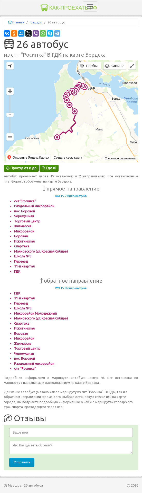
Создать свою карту (68, 157)
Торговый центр (27, 221)
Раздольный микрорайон (34, 206)
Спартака (21, 246)
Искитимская (24, 241)
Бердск (36, 22)
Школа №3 (22, 256)
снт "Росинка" (25, 201)
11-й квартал (24, 266)
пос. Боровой (24, 211)
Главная (18, 22)
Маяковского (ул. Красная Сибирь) (41, 251)
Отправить (22, 462)
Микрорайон (24, 231)
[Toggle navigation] (90, 6)
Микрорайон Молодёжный (35, 313)
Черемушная (24, 216)
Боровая (21, 236)
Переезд (21, 261)
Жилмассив (22, 226)
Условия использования (120, 158)
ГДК (17, 271)
